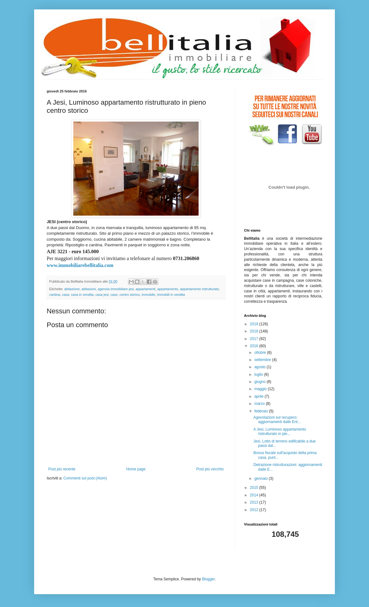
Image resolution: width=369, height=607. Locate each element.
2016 (254, 346)
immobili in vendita (171, 294)
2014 (254, 495)
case (114, 294)
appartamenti (145, 289)
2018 (254, 331)
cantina (54, 294)
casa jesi (102, 294)
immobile (148, 294)
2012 (254, 510)
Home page (136, 469)
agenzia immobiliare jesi (116, 289)
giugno (260, 381)
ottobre (260, 352)
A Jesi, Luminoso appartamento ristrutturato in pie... (279, 431)
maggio (261, 389)
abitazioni (88, 289)
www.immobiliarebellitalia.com (80, 265)
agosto (260, 367)
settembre (263, 360)
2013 (254, 502)
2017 (254, 339)
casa (65, 294)
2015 (254, 487)
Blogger (208, 579)
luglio (259, 374)
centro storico (130, 294)
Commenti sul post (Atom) (85, 478)
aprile (259, 396)
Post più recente (61, 469)
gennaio (261, 478)
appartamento (167, 289)
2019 (254, 324)
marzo (260, 403)
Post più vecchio (210, 469)
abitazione (72, 289)
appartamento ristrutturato (199, 289)
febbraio (261, 411)
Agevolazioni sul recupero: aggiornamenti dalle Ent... (277, 419)
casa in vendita (82, 294)
